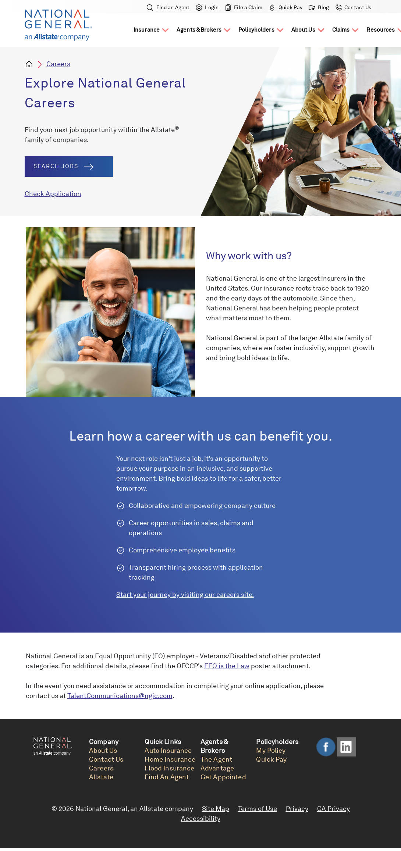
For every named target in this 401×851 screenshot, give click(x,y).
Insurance (147, 29)
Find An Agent (167, 777)
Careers (58, 64)
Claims (341, 29)
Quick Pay (286, 7)
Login (207, 7)
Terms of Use (257, 808)
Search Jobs (63, 166)
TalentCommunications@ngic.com (120, 695)
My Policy (270, 750)
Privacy (297, 808)
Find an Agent (168, 7)
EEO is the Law (226, 666)
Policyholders (256, 29)
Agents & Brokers (199, 29)
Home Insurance (170, 759)
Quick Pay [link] (271, 759)
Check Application (53, 193)
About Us (303, 29)
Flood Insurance (169, 768)
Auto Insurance (168, 750)
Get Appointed (223, 777)
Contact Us (352, 7)
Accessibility (200, 818)
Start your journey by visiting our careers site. (185, 594)
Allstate (101, 777)
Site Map (215, 808)
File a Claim (243, 7)
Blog (319, 7)
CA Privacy (333, 808)
